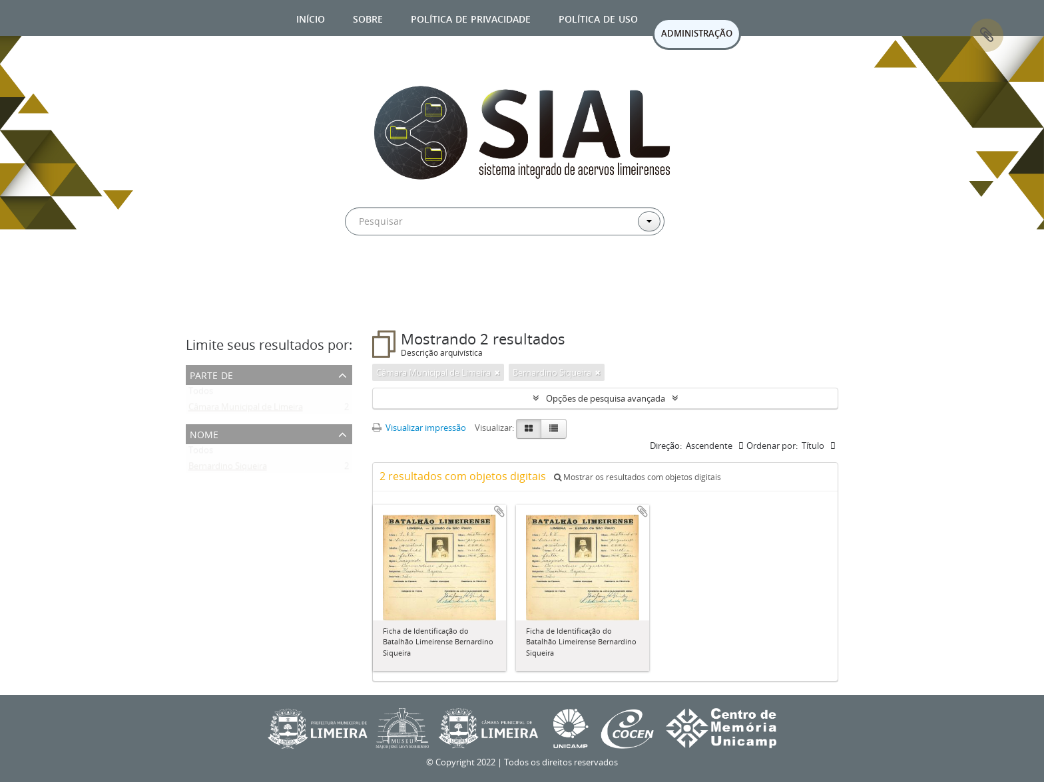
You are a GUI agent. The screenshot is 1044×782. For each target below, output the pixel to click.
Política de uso (598, 18)
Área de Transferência (986, 35)
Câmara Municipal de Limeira (245, 410)
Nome (204, 433)
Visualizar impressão (419, 428)
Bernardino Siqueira (227, 469)
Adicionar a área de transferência (499, 511)
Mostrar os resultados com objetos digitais (637, 477)
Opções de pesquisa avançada (605, 398)
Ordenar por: (772, 446)
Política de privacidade (471, 18)
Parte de (211, 374)
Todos (200, 394)
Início (310, 18)
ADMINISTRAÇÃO (696, 33)
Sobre (368, 18)
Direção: (666, 446)
